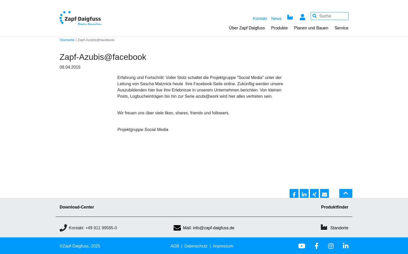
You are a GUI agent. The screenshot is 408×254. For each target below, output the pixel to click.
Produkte (279, 28)
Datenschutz (196, 246)
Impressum (223, 246)
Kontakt (260, 18)
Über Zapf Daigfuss (247, 28)
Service (341, 28)
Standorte (339, 228)
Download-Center (77, 207)
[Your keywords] (329, 16)
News (276, 18)
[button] (294, 193)
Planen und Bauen (311, 28)
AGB (174, 246)
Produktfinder (334, 207)
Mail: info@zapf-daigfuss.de (204, 228)
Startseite (67, 40)
